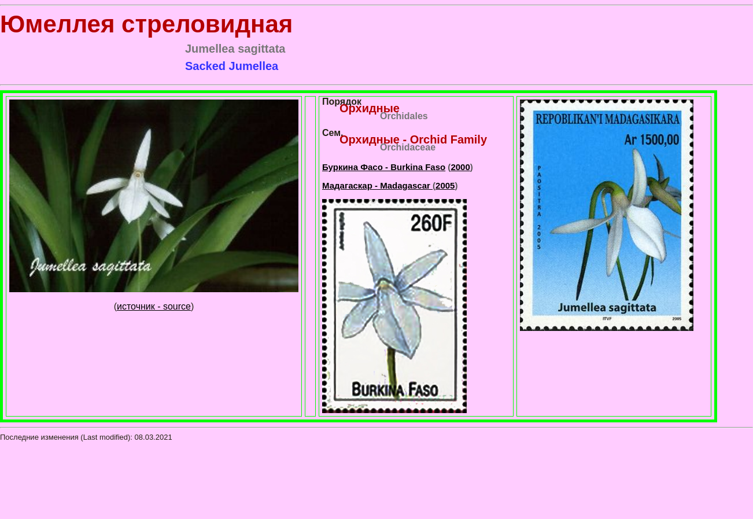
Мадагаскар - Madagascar (377, 185)
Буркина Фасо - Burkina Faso (383, 167)
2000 (460, 167)
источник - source (154, 306)
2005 (445, 185)
